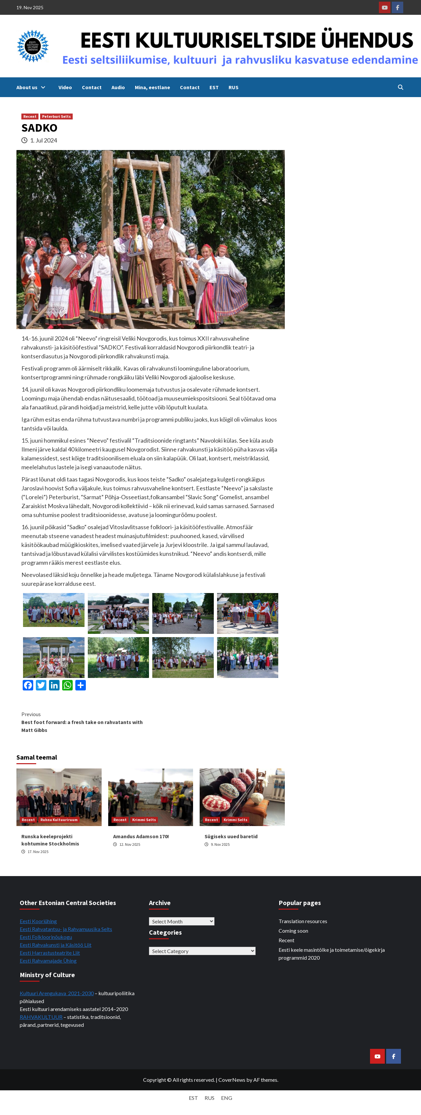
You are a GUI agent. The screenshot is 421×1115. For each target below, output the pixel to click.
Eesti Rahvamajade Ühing (48, 960)
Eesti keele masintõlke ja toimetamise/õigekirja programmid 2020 (332, 953)
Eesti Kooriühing (38, 921)
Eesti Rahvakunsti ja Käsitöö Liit (55, 945)
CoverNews (231, 1079)
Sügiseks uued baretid (231, 836)
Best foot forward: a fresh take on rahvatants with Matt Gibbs (86, 721)
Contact (92, 87)
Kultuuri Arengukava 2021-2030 (57, 993)
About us (32, 87)
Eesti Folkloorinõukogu (46, 937)
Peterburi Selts (56, 116)
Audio (118, 87)
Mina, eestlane (152, 87)
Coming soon (293, 930)
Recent (30, 116)
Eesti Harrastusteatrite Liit (50, 952)
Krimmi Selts (144, 819)
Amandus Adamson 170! (141, 836)
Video (65, 87)
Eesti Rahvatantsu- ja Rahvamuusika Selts (66, 929)
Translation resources (303, 921)
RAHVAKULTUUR (41, 1017)
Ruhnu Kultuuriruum (59, 819)
